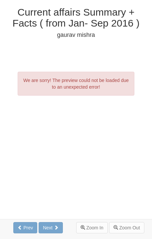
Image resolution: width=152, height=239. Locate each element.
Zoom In (91, 227)
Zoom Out (126, 227)
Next (51, 227)
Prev (25, 227)
